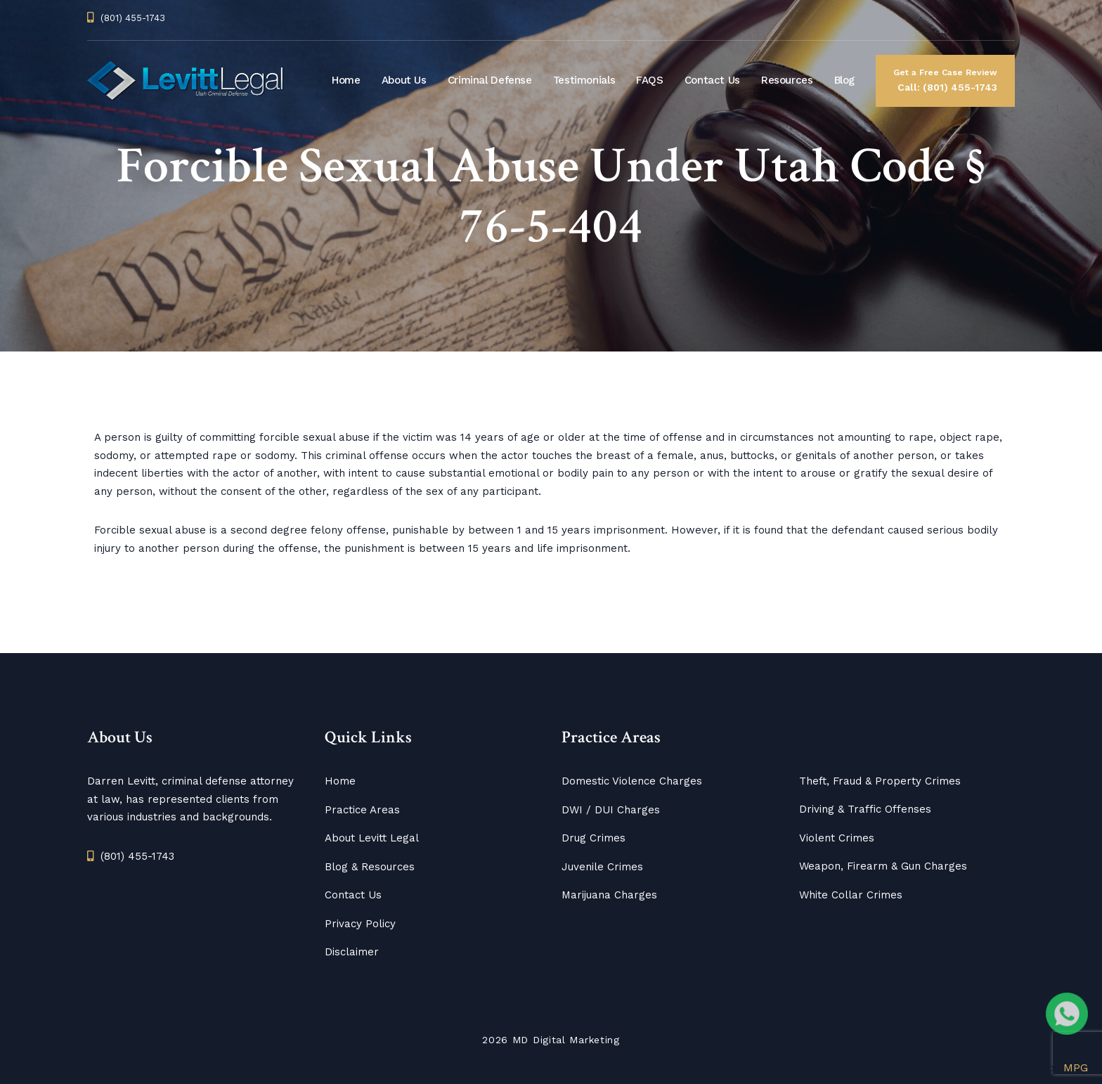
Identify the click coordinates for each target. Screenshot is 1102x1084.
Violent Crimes (836, 838)
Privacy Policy (360, 923)
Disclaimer (352, 952)
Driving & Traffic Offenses (865, 809)
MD (520, 1039)
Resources (787, 80)
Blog (844, 80)
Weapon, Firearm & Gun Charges (883, 866)
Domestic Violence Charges (632, 781)
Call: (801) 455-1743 (945, 79)
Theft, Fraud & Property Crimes (880, 781)
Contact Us (712, 80)
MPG (1075, 1067)
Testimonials (584, 80)
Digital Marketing (576, 1039)
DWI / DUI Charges (611, 810)
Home (346, 80)
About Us (404, 80)
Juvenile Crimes (602, 866)
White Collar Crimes (850, 895)
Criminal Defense (490, 80)
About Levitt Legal (372, 838)
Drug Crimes (593, 838)
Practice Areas (362, 810)
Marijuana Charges (609, 895)
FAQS (649, 80)
